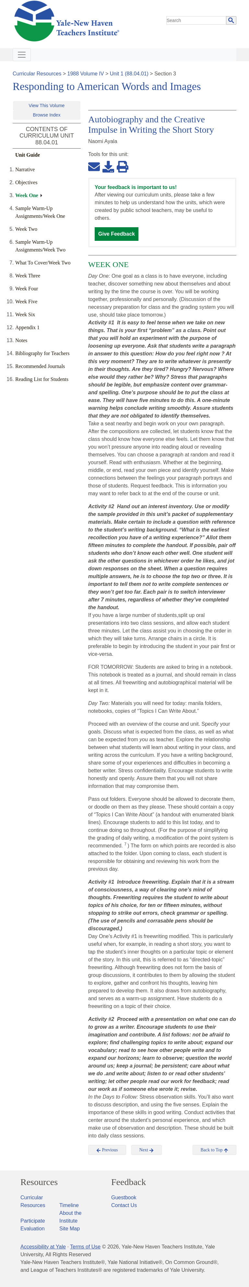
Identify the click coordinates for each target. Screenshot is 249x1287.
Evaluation (32, 1228)
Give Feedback (116, 234)
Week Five (26, 301)
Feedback (128, 1182)
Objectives (26, 182)
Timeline (69, 1205)
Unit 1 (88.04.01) (129, 73)
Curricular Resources (37, 73)
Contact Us (124, 1205)
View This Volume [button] (47, 105)
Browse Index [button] (47, 115)
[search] (196, 20)
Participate (32, 1221)
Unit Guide (27, 155)
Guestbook (123, 1197)
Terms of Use (85, 1246)
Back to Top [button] (214, 1150)
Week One (26, 195)
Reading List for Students (41, 379)
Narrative (25, 169)
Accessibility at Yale (43, 1246)
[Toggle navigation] (22, 54)
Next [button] (146, 1150)
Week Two (26, 229)
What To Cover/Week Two (43, 262)
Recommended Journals (40, 366)
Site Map (69, 1228)
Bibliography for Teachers (42, 353)
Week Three (27, 275)
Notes (21, 340)
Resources (39, 1182)
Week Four (26, 288)
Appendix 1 (27, 327)
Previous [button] (107, 1150)
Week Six (25, 314)
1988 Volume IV (85, 73)
